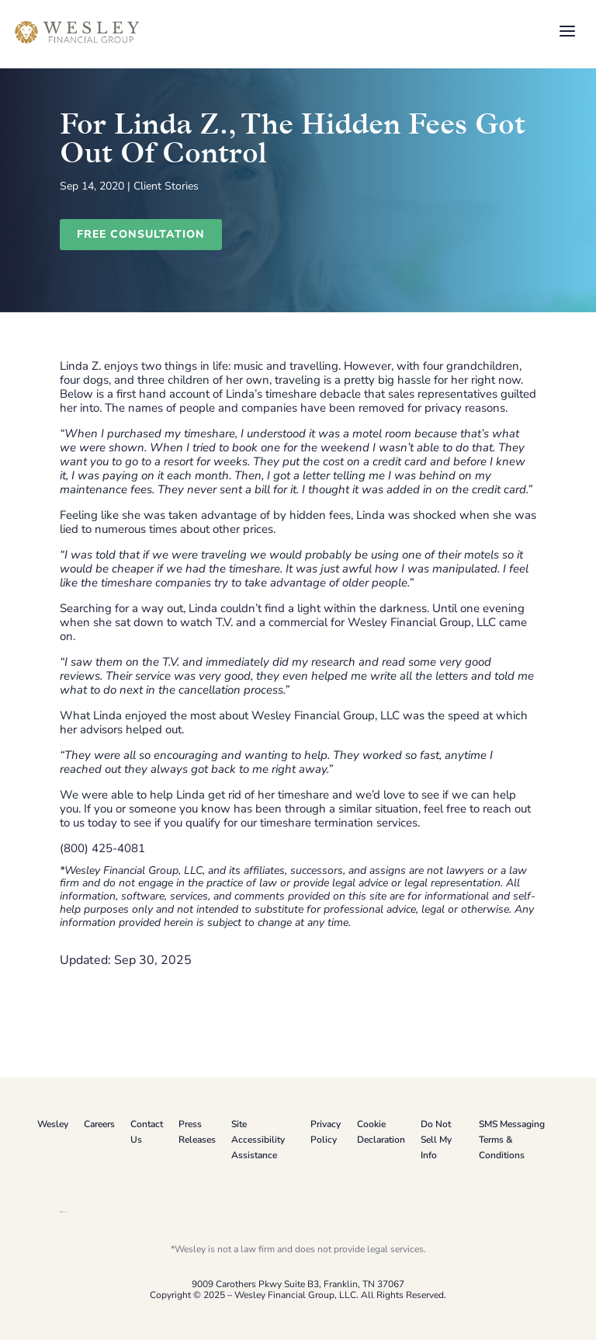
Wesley (52, 1124)
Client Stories (166, 186)
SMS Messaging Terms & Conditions (512, 1139)
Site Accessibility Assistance (258, 1139)
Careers (99, 1124)
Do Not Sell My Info (436, 1139)
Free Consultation (141, 234)
